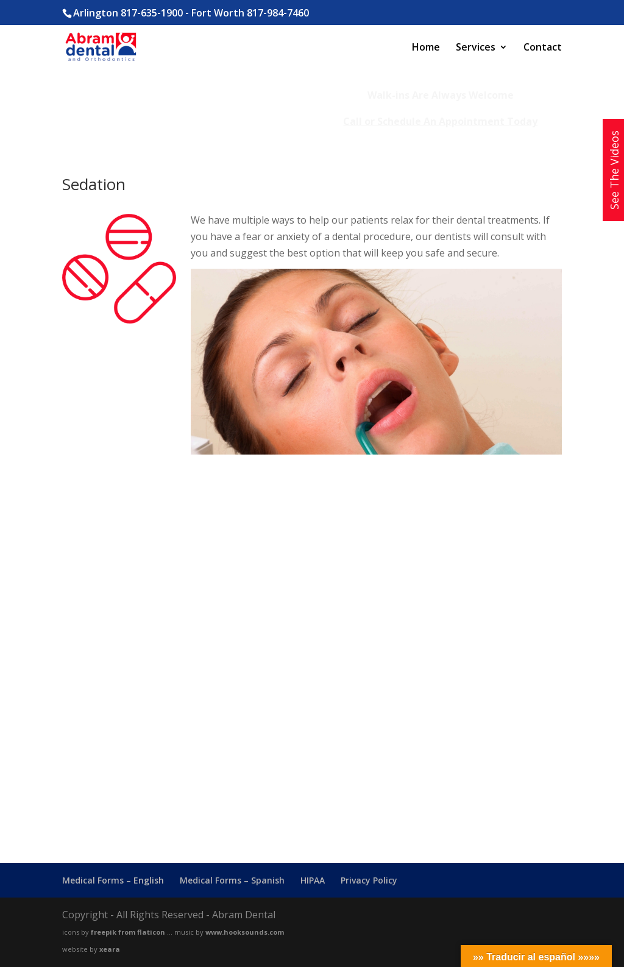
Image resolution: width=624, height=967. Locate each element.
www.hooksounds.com (244, 932)
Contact (542, 48)
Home (426, 48)
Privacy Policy (369, 880)
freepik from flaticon (128, 932)
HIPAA (312, 880)
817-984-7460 (278, 12)
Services (475, 48)
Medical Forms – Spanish (232, 880)
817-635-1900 (152, 12)
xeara (109, 949)
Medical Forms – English (113, 880)
